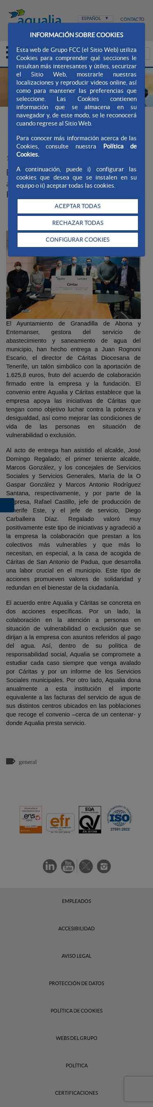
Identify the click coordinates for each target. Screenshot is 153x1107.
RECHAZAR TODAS (77, 223)
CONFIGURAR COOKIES (77, 239)
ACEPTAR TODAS (77, 206)
